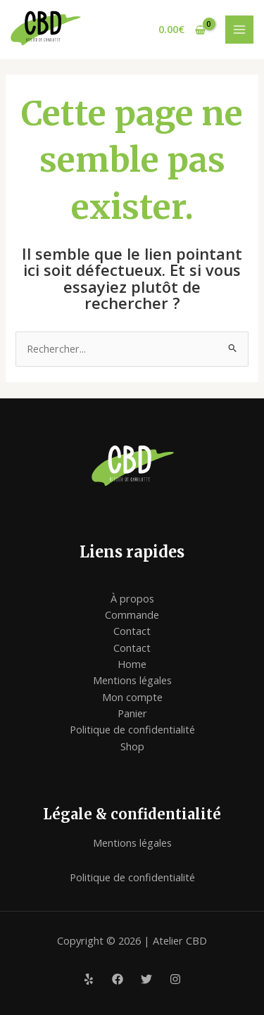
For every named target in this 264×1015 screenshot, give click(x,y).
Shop (132, 746)
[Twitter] (146, 979)
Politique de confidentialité (132, 729)
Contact (132, 631)
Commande (132, 614)
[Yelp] (88, 979)
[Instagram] (175, 979)
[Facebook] (117, 979)
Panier (132, 713)
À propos (132, 598)
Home (132, 664)
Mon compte (132, 697)
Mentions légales (132, 680)
